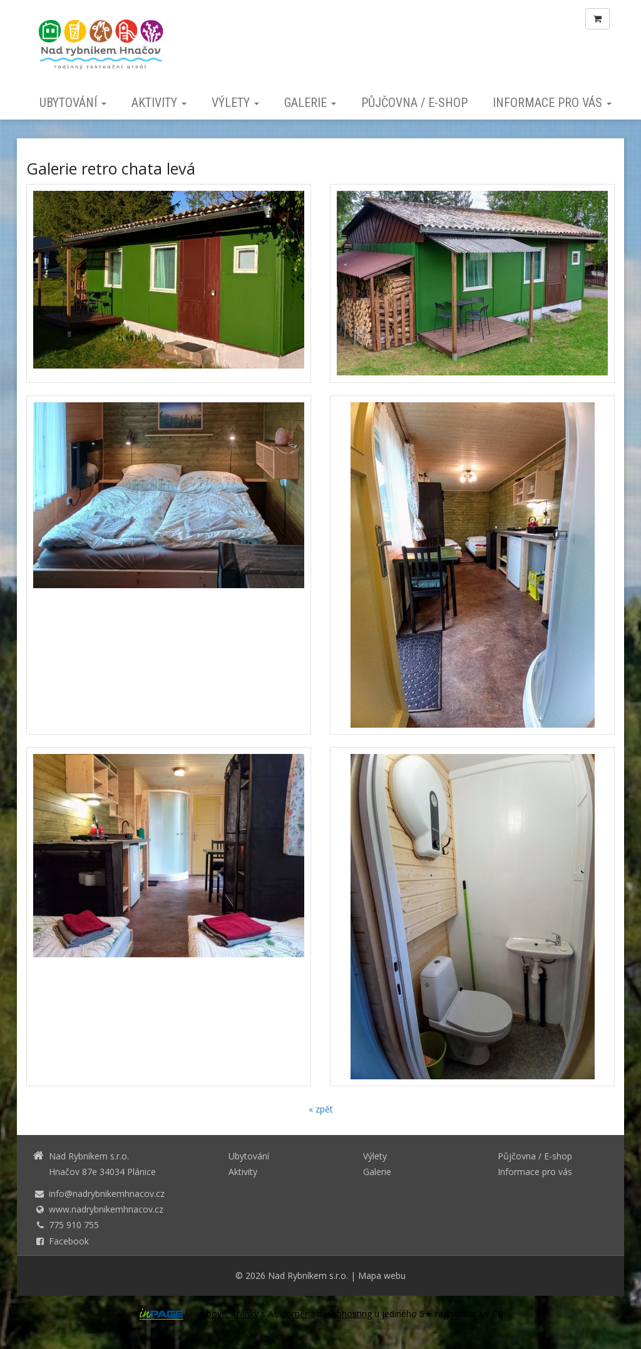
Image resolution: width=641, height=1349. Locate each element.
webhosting (348, 1314)
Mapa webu (382, 1275)
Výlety (235, 102)
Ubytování (72, 102)
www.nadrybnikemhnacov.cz (106, 1209)
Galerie (310, 102)
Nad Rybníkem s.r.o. (308, 1275)
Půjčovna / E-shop (414, 102)
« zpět (321, 1109)
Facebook (69, 1241)
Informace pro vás (552, 102)
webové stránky (227, 1314)
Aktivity (159, 102)
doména (298, 1314)
